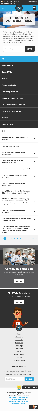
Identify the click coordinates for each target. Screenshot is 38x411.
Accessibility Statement (19, 403)
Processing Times (19, 360)
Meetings (19, 346)
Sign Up (29, 379)
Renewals (19, 340)
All (3, 59)
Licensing (19, 337)
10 (33, 238)
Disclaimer (12, 397)
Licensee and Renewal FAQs (12, 111)
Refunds (5, 118)
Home (19, 334)
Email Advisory (23, 397)
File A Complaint (32, 1)
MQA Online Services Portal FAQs (14, 105)
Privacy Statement (18, 399)
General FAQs (7, 72)
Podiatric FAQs (7, 124)
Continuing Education (10, 92)
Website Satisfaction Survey (18, 401)
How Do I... (5, 79)
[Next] (19, 241)
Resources (19, 343)
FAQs (19, 352)
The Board (19, 349)
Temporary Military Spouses (12, 98)
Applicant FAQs (7, 65)
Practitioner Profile (9, 85)
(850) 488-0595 (19, 366)
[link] (19, 327)
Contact (19, 357)
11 (36, 238)
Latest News (19, 355)
